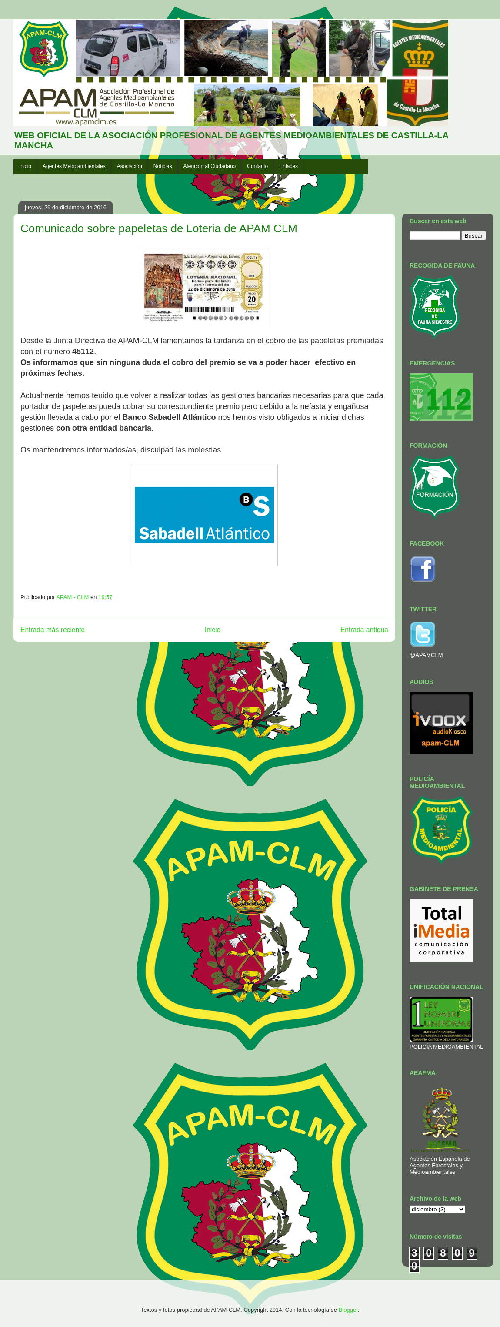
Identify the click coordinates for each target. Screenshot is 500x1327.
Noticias (162, 166)
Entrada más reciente (52, 629)
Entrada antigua (364, 629)
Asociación (129, 166)
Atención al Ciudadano (209, 166)
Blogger (348, 1310)
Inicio (25, 166)
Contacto (257, 166)
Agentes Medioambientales (74, 166)
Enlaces (288, 166)
